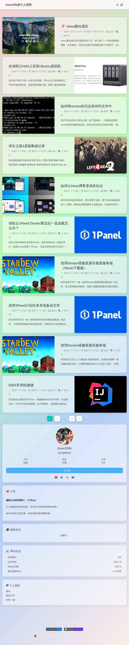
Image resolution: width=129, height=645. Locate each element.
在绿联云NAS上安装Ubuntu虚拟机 (35, 66)
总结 (111, 31)
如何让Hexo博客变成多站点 (82, 186)
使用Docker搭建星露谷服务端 (83, 345)
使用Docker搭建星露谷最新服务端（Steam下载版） (87, 265)
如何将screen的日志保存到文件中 (86, 106)
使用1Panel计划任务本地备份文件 (34, 305)
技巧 (54, 390)
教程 (54, 71)
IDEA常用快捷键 (21, 385)
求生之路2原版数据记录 (27, 146)
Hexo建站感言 (74, 26)
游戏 (54, 151)
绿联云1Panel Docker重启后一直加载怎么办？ (38, 225)
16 (72, 418)
